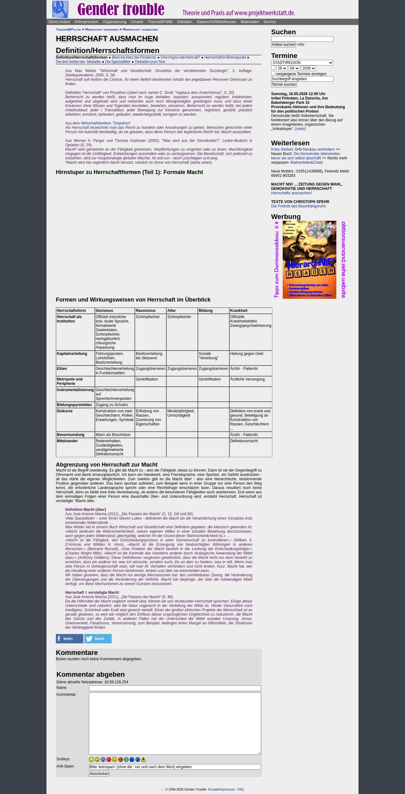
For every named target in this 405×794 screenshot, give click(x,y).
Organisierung (114, 22)
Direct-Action (59, 22)
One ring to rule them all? (180, 57)
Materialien (250, 22)
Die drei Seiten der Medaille (78, 62)
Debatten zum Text (150, 62)
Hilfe (301, 44)
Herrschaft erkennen (101, 29)
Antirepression (87, 22)
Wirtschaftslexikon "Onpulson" (106, 123)
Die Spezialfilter (118, 62)
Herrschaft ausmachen (140, 29)
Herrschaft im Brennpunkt (225, 57)
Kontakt (213, 789)
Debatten (185, 22)
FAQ (240, 789)
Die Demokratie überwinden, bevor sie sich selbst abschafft (306, 156)
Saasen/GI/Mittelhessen (216, 22)
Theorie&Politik (160, 22)
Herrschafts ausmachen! (291, 193)
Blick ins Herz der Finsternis (134, 57)
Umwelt (137, 22)
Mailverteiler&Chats (306, 162)
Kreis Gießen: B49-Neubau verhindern (303, 149)
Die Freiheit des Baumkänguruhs (298, 206)
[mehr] (300, 129)
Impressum (227, 789)
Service (269, 22)
